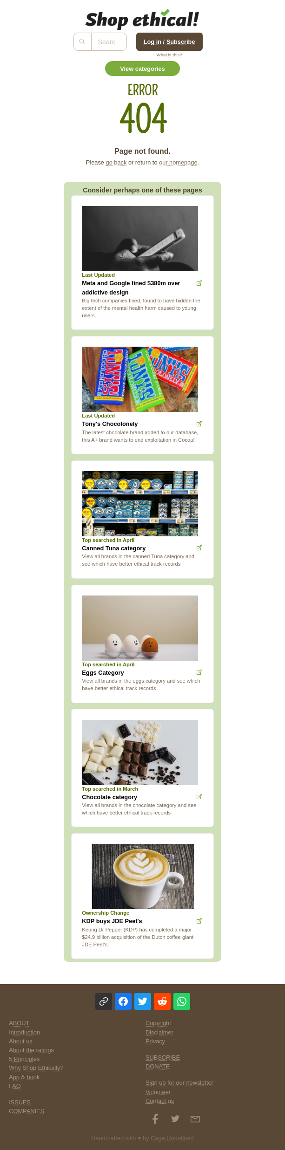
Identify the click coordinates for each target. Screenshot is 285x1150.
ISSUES (20, 1102)
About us (21, 1041)
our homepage (178, 162)
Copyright (158, 1023)
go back (116, 162)
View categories (142, 68)
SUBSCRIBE (163, 1057)
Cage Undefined (172, 1138)
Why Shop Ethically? (36, 1067)
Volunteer (158, 1091)
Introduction (24, 1032)
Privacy (155, 1041)
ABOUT (19, 1023)
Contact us (160, 1100)
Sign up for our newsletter (179, 1082)
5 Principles (24, 1058)
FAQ (15, 1085)
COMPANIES (26, 1111)
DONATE (158, 1066)
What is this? (169, 54)
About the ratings (31, 1050)
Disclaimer (159, 1032)
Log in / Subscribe (169, 41)
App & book (24, 1077)
